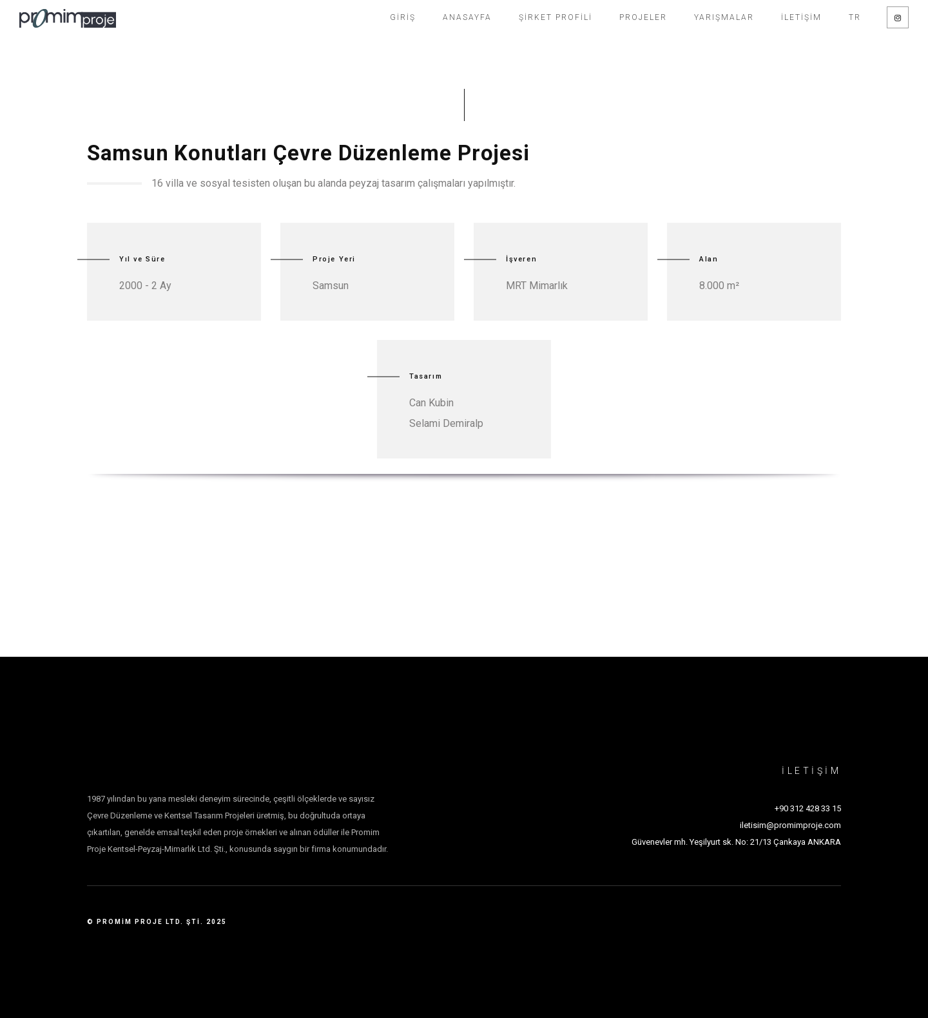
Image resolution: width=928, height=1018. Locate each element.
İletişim (801, 17)
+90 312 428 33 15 (808, 808)
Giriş (403, 17)
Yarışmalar (724, 17)
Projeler (643, 17)
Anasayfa (467, 17)
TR (855, 17)
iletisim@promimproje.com (790, 825)
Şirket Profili (555, 17)
